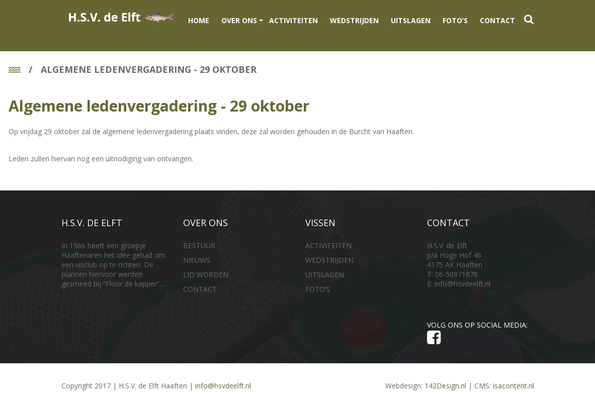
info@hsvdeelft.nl (462, 283)
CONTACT (497, 20)
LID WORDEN (205, 274)
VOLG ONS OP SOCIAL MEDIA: (479, 333)
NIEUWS (196, 260)
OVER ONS (239, 20)
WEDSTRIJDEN (354, 20)
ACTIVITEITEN (293, 20)
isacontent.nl (513, 385)
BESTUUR (199, 245)
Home (198, 20)
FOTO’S (455, 20)
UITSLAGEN (411, 20)
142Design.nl (445, 385)
